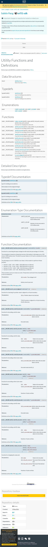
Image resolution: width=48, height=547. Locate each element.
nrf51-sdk (16, 9)
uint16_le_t (18, 93)
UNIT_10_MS (18, 111)
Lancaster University (20, 38)
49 (11, 236)
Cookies (29, 543)
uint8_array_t (18, 81)
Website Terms (18, 543)
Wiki (24, 47)
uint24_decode (19, 142)
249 (11, 370)
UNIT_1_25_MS (32, 109)
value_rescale (18, 121)
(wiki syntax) (44, 53)
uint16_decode (19, 138)
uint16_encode (19, 126)
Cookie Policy (11, 539)
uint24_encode (19, 130)
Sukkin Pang (7, 13)
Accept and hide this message (9, 544)
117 (11, 189)
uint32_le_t (18, 97)
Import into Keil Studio (23, 494)
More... (32, 70)
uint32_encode (19, 134)
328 (11, 305)
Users (2, 9)
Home (24, 43)
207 (11, 396)
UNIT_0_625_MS (20, 109)
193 (11, 350)
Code (11, 9)
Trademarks (34, 543)
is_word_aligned (19, 155)
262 (11, 415)
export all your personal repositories (21, 30)
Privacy (24, 543)
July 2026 (9, 23)
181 (11, 473)
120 (11, 202)
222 (11, 441)
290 (11, 285)
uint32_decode (19, 145)
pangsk (7, 9)
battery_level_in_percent (22, 149)
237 (11, 324)
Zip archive (33, 26)
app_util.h (18, 189)
